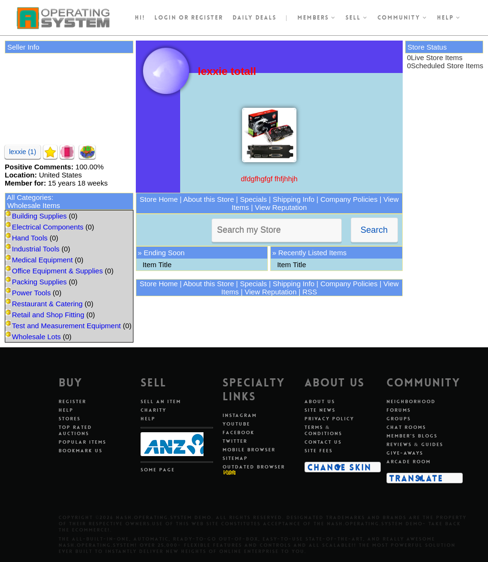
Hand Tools (30, 238)
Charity (153, 410)
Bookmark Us (80, 451)
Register (72, 401)
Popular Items (82, 442)
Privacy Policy (329, 419)
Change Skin (339, 467)
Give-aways (404, 453)
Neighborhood (411, 401)
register (207, 17)
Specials (253, 199)
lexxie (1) (22, 152)
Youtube (236, 424)
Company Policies (348, 199)
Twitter (235, 441)
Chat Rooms (406, 427)
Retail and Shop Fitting (48, 315)
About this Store (208, 199)
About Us (320, 401)
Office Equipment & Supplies (57, 271)
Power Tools (31, 293)
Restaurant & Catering (47, 304)
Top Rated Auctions (75, 430)
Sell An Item (161, 401)
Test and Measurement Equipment (66, 326)
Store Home (159, 199)
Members (316, 17)
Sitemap (235, 458)
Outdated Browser (254, 467)
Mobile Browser (249, 450)
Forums (398, 410)
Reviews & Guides (414, 444)
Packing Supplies (39, 282)
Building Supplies (39, 216)
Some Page (158, 470)
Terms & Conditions (323, 430)
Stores (70, 419)
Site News (320, 410)
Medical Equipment (42, 260)
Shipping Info (294, 199)
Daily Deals (254, 17)
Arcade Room (408, 461)
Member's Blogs (411, 436)
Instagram (240, 415)
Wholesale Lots (36, 337)
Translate (416, 478)
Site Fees (319, 451)
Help (449, 17)
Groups (398, 419)
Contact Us (323, 442)
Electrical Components (47, 227)
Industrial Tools (36, 249)
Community (402, 17)
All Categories (29, 197)
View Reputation (281, 207)
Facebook (238, 432)
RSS (309, 292)
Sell (357, 17)
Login (165, 17)
